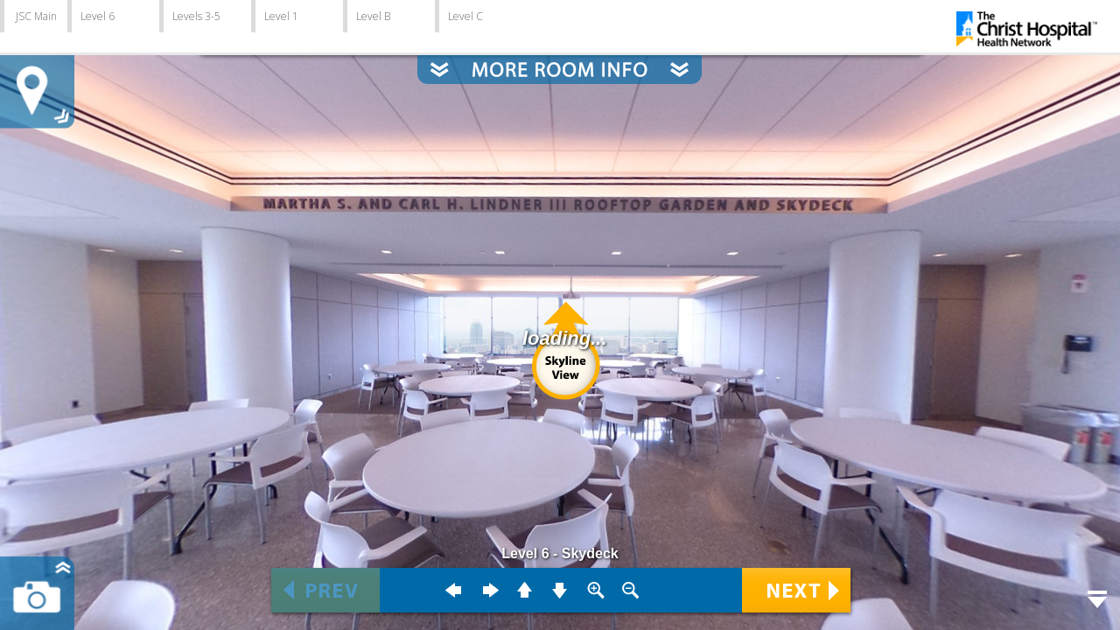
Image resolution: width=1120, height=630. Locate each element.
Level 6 (97, 16)
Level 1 (281, 16)
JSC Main (36, 16)
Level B (373, 16)
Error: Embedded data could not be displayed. (560, 315)
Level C (465, 16)
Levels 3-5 (196, 16)
